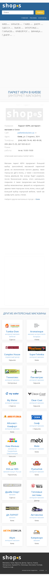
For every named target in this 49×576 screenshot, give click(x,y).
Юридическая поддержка (29, 570)
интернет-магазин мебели (12, 334)
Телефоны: (9, 140)
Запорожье (30, 27)
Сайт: (7, 132)
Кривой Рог (21, 31)
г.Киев (27, 24)
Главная (24, 18)
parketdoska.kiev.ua (26, 132)
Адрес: (7, 136)
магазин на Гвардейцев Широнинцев (12, 449)
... (14, 35)
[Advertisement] (24, 62)
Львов (17, 27)
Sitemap (41, 570)
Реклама (33, 18)
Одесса (6, 27)
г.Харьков (7, 31)
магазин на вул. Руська (12, 470)
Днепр (37, 24)
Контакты (42, 18)
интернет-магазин (37, 356)
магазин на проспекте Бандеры (36, 334)
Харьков (15, 24)
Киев (4, 24)
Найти (40, 12)
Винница (35, 31)
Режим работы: (8, 149)
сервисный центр (12, 356)
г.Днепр (6, 35)
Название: (9, 126)
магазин (12, 493)
